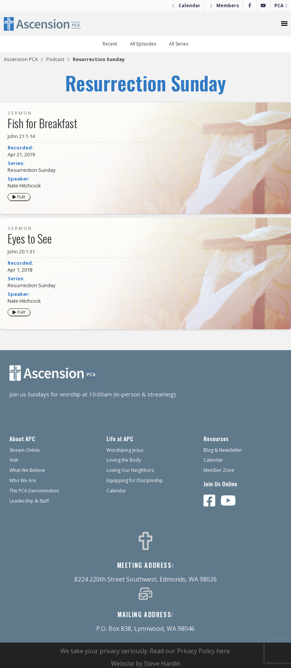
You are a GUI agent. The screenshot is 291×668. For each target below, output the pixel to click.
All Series (178, 44)
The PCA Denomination (34, 490)
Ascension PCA (21, 59)
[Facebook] (250, 5)
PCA (278, 5)
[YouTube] (263, 5)
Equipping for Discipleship (134, 480)
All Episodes (143, 44)
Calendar (189, 5)
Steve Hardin (162, 663)
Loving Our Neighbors (130, 470)
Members (227, 5)
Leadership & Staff (29, 501)
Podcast (55, 59)
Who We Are (22, 480)
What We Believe (27, 470)
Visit (13, 460)
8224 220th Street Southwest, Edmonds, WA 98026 (145, 579)
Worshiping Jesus (124, 450)
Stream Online (24, 450)
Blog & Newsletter (222, 450)
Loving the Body (123, 460)
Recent (110, 44)
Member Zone (218, 470)
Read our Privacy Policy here (190, 651)
